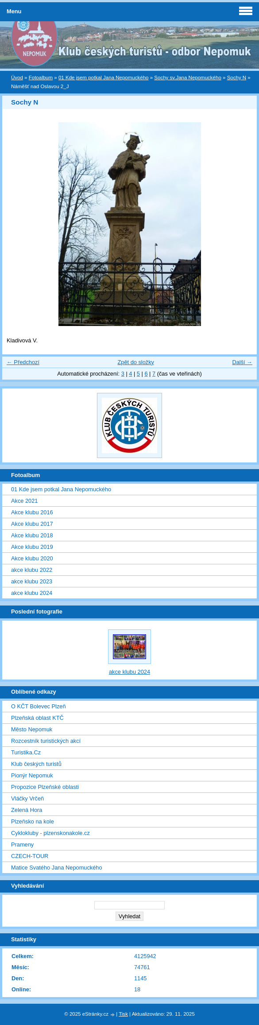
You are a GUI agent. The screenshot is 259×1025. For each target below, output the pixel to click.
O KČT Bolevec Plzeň (38, 706)
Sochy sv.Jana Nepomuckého (187, 77)
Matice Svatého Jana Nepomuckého (56, 867)
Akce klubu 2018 (32, 535)
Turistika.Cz (26, 752)
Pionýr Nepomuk (32, 775)
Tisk (123, 1014)
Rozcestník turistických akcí (46, 741)
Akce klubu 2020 (32, 558)
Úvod (17, 77)
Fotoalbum (41, 77)
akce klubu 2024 (31, 593)
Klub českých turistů (36, 764)
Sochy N (237, 77)
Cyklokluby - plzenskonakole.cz (50, 833)
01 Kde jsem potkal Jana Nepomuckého (103, 77)
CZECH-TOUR (29, 856)
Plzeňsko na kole (32, 821)
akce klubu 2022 (31, 570)
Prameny (22, 844)
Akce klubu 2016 (32, 512)
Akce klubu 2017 (32, 523)
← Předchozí (23, 362)
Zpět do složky (135, 362)
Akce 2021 (24, 500)
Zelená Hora (26, 810)
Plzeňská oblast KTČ (37, 717)
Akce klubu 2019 (32, 547)
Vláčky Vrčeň (27, 798)
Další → (242, 362)
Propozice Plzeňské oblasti (45, 787)
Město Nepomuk (31, 729)
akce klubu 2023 (31, 581)
